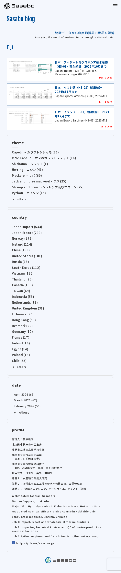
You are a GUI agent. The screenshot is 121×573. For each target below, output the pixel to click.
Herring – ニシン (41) (27, 169)
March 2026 (22, 400)
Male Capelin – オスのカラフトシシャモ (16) (44, 158)
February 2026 (24, 406)
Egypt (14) (20, 349)
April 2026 (21, 394)
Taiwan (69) (21, 291)
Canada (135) (22, 285)
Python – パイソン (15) (29, 193)
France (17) (20, 337)
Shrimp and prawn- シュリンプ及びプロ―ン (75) (48, 187)
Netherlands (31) (25, 302)
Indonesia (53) (23, 296)
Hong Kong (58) (24, 320)
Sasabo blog (21, 19)
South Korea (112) (26, 267)
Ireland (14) (21, 343)
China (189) (21, 250)
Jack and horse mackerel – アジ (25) (39, 181)
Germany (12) (22, 331)
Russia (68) (20, 262)
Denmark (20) (22, 326)
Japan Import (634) (27, 227)
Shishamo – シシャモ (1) (30, 164)
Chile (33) (19, 361)
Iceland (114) (22, 244)
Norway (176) (22, 238)
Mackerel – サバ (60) (27, 175)
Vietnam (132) (23, 273)
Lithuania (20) (23, 314)
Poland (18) (21, 355)
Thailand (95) (22, 279)
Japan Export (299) (27, 233)
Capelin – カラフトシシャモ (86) (35, 152)
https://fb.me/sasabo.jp (35, 543)
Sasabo (19, 6)
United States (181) (27, 256)
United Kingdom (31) (28, 308)
